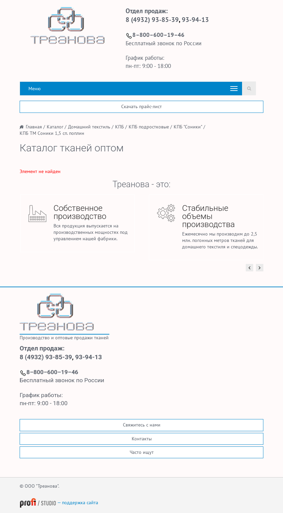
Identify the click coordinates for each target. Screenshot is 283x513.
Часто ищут (142, 452)
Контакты (142, 439)
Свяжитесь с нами (141, 425)
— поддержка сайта (59, 502)
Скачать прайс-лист (141, 106)
